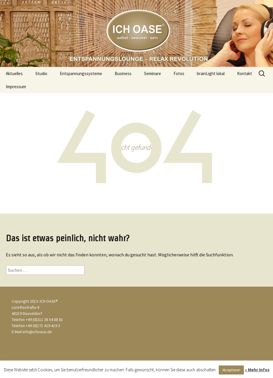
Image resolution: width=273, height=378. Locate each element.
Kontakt (244, 73)
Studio (41, 73)
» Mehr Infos (257, 369)
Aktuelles (14, 73)
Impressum (16, 86)
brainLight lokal (211, 73)
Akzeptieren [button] (231, 370)
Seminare (152, 73)
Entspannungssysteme (81, 73)
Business (123, 73)
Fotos (179, 73)
